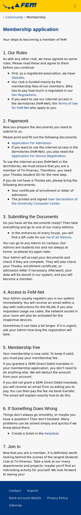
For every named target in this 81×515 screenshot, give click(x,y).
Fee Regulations (24, 94)
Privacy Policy (57, 498)
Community (14, 17)
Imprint (32, 490)
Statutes (18, 77)
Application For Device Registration (38, 156)
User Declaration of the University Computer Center (45, 201)
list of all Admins (58, 237)
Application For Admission (31, 143)
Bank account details (25, 498)
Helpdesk (51, 433)
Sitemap (15, 505)
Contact (15, 490)
